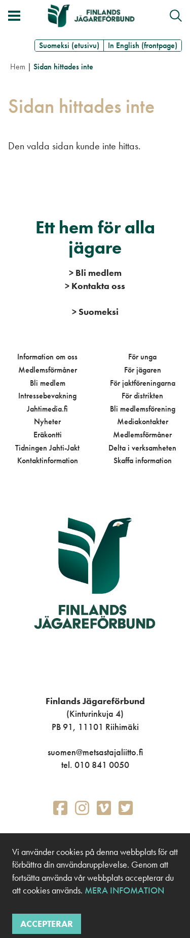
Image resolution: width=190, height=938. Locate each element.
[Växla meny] (14, 16)
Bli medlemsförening (142, 408)
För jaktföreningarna (142, 383)
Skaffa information (142, 460)
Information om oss (47, 356)
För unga (142, 356)
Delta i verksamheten (142, 447)
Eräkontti (47, 434)
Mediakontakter (142, 421)
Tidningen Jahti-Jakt (47, 447)
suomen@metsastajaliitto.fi (95, 752)
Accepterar (46, 923)
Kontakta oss (95, 286)
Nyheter (47, 421)
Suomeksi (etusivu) (69, 45)
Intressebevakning (47, 395)
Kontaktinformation (47, 460)
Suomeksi (95, 311)
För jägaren (142, 369)
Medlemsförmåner (47, 369)
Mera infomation (123, 890)
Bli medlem (47, 383)
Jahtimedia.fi (47, 408)
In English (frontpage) (142, 45)
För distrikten (142, 395)
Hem (17, 66)
